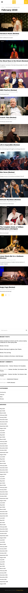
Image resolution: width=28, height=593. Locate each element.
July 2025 (2, 430)
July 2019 (2, 559)
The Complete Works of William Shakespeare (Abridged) (11, 228)
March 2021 (3, 524)
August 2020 (3, 537)
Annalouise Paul (4, 366)
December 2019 (3, 551)
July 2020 (2, 540)
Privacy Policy (19, 590)
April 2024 (2, 461)
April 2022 (2, 507)
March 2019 (3, 568)
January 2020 (3, 548)
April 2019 (2, 566)
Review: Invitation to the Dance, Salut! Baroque (11, 356)
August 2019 (3, 557)
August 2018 (3, 583)
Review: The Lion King (5, 352)
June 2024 (2, 456)
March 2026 (3, 413)
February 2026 (3, 415)
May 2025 (2, 435)
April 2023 (2, 483)
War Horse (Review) (7, 172)
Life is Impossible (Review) (10, 145)
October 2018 (3, 579)
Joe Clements (3, 374)
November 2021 (3, 513)
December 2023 (4, 467)
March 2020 (3, 544)
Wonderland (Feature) (12, 379)
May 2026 (2, 408)
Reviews (2, 14)
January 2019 (3, 572)
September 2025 (4, 426)
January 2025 (3, 443)
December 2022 (4, 491)
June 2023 (2, 478)
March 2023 (3, 485)
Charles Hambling (5, 92)
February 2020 (3, 546)
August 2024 (3, 454)
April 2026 (2, 410)
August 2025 (3, 428)
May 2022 (2, 505)
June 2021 (2, 518)
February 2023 (3, 487)
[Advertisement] (14, 312)
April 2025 (2, 437)
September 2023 (4, 472)
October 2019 (3, 553)
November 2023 (4, 470)
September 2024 (4, 452)
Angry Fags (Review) (7, 287)
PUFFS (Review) (11, 382)
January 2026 (3, 417)
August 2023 (3, 474)
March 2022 (3, 509)
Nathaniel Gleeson (5, 35)
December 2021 (3, 511)
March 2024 (3, 463)
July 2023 (2, 476)
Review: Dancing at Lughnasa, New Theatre (11, 349)
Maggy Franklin (4, 146)
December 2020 (4, 529)
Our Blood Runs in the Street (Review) (14, 61)
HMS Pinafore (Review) (8, 90)
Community (3, 207)
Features (2, 394)
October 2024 (3, 450)
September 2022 (4, 498)
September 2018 (4, 581)
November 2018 (3, 577)
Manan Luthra (4, 62)
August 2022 (3, 500)
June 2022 (2, 502)
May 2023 (2, 481)
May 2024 (2, 459)
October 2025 (3, 424)
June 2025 (2, 432)
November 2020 (4, 531)
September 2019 (4, 555)
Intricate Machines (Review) (10, 199)
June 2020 (2, 542)
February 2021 (3, 527)
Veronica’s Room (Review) (9, 33)
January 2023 (3, 489)
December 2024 (4, 446)
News (1, 396)
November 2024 (4, 448)
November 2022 (4, 494)
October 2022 (3, 496)
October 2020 (3, 533)
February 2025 (3, 441)
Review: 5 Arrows (4, 345)
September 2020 (4, 535)
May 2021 (2, 520)
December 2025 (4, 419)
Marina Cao (3, 289)
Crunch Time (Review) (8, 117)
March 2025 (3, 439)
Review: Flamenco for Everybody (18, 366)
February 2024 (3, 465)
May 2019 (2, 564)
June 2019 (2, 562)
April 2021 (2, 522)
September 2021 (4, 516)
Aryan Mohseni (4, 201)
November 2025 (4, 421)
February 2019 (3, 570)
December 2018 (3, 575)
